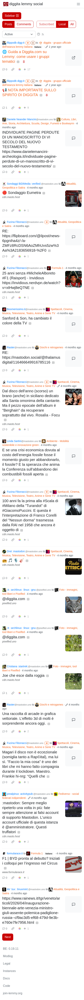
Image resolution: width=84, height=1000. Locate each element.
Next (8, 937)
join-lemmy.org (12, 993)
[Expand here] (73, 198)
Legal (6, 963)
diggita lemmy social (23, 4)
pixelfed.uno (9, 603)
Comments (24, 24)
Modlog (8, 956)
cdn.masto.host (11, 197)
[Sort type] (19, 34)
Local (62, 24)
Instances (9, 971)
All (72, 24)
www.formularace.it (13, 872)
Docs (6, 978)
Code (6, 985)
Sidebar (12, 15)
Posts (8, 24)
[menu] (78, 4)
